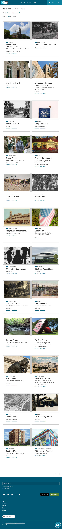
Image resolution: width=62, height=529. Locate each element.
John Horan (38, 384)
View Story (8, 53)
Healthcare (11, 449)
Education (11, 194)
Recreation (11, 121)
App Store (45, 494)
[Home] (4, 2)
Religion (11, 42)
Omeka (9, 524)
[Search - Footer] (31, 483)
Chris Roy (18, 51)
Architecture (12, 156)
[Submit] (57, 483)
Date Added (13, 16)
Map (34, 2)
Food (38, 156)
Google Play (54, 494)
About (4, 510)
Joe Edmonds (44, 346)
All (3, 13)
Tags (13, 13)
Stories (22, 2)
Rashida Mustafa (11, 419)
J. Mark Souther (10, 345)
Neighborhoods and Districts (44, 449)
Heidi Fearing (39, 126)
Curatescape (14, 524)
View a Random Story (8, 516)
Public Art (39, 338)
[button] (51, 2)
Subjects (18, 13)
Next (56, 474)
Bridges (39, 301)
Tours (29, 2)
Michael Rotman (11, 51)
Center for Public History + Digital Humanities (15, 523)
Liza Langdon (39, 453)
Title (9, 16)
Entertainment (12, 266)
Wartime (39, 121)
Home (4, 501)
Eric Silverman (16, 199)
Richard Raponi (39, 164)
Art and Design (12, 376)
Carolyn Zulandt (16, 162)
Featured (7, 13)
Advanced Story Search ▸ (7, 486)
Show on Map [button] (14, 53)
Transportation (41, 42)
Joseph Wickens (16, 233)
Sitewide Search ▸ (6, 488)
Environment (12, 338)
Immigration (12, 81)
